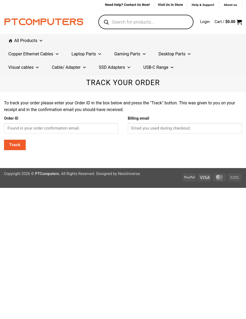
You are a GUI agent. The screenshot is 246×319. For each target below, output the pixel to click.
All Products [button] (28, 40)
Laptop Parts (87, 54)
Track (15, 144)
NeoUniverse (129, 174)
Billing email (138, 118)
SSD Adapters (115, 67)
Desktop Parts (175, 54)
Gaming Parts (130, 54)
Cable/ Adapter (69, 67)
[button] (205, 22)
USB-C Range (158, 67)
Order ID (11, 118)
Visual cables (23, 67)
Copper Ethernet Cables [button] (33, 54)
